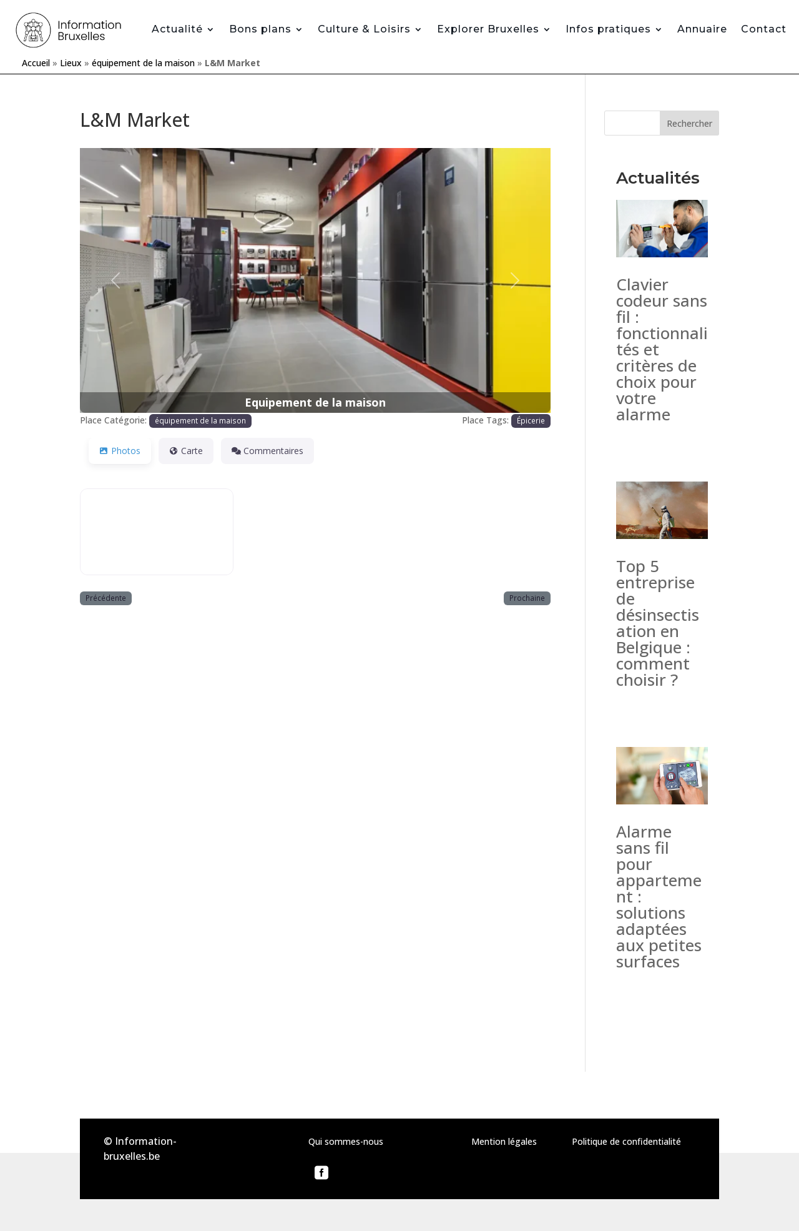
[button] (115, 280)
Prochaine (527, 598)
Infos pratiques (608, 29)
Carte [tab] (186, 451)
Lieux (71, 63)
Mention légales (504, 1141)
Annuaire (702, 29)
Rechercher (689, 123)
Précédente (106, 598)
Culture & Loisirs (364, 29)
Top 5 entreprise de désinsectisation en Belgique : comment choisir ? (657, 623)
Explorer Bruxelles (488, 29)
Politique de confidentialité (626, 1141)
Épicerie (531, 420)
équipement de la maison (143, 63)
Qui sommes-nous (345, 1141)
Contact (764, 29)
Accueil (36, 63)
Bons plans (260, 29)
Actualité (177, 29)
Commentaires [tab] (267, 451)
